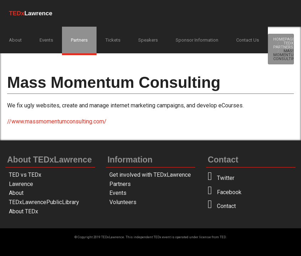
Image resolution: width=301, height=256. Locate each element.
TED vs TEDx (25, 174)
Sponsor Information (197, 40)
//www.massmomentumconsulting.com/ (57, 121)
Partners (79, 40)
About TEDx (23, 211)
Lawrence (21, 184)
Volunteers (122, 202)
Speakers (148, 40)
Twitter (221, 178)
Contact (222, 206)
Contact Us (247, 40)
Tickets (112, 40)
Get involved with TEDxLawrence (150, 174)
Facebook (225, 192)
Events (46, 40)
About (15, 40)
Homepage (284, 39)
